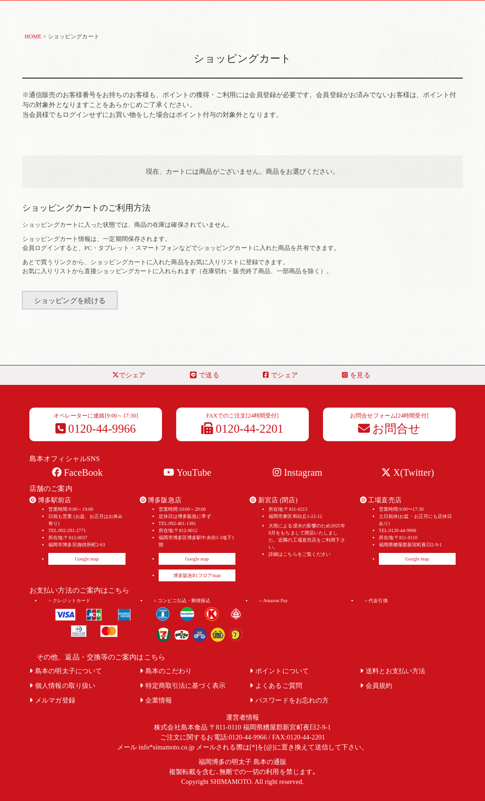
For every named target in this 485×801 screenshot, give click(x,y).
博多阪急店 (160, 500)
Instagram (297, 472)
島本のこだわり (166, 671)
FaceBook (77, 472)
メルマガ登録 (52, 700)
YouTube (187, 472)
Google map (87, 558)
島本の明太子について (65, 671)
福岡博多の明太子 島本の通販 (242, 761)
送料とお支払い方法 (393, 671)
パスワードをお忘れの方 (289, 700)
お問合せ (389, 428)
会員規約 (376, 685)
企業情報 (156, 700)
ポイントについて (279, 671)
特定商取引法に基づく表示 (182, 685)
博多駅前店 (50, 500)
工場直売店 (381, 500)
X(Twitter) (407, 472)
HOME (33, 36)
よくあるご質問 (276, 685)
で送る (204, 375)
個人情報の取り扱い (62, 685)
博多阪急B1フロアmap (197, 575)
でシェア (129, 375)
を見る (356, 375)
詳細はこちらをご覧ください (300, 554)
